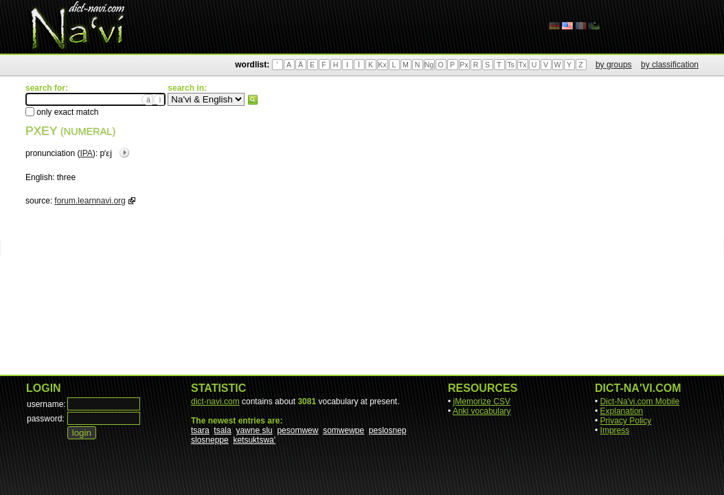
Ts (510, 64)
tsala (222, 430)
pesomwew (297, 430)
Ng (429, 64)
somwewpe (343, 430)
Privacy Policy (626, 421)
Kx (382, 64)
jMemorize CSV (481, 401)
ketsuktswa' (254, 440)
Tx (523, 64)
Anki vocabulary (482, 411)
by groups (614, 64)
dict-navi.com (215, 401)
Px (464, 64)
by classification (670, 64)
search (252, 99)
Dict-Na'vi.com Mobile (640, 401)
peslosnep (388, 430)
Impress (615, 430)
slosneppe (210, 440)
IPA (86, 153)
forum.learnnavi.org (89, 201)
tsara (200, 430)
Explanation (622, 411)
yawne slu (254, 430)
